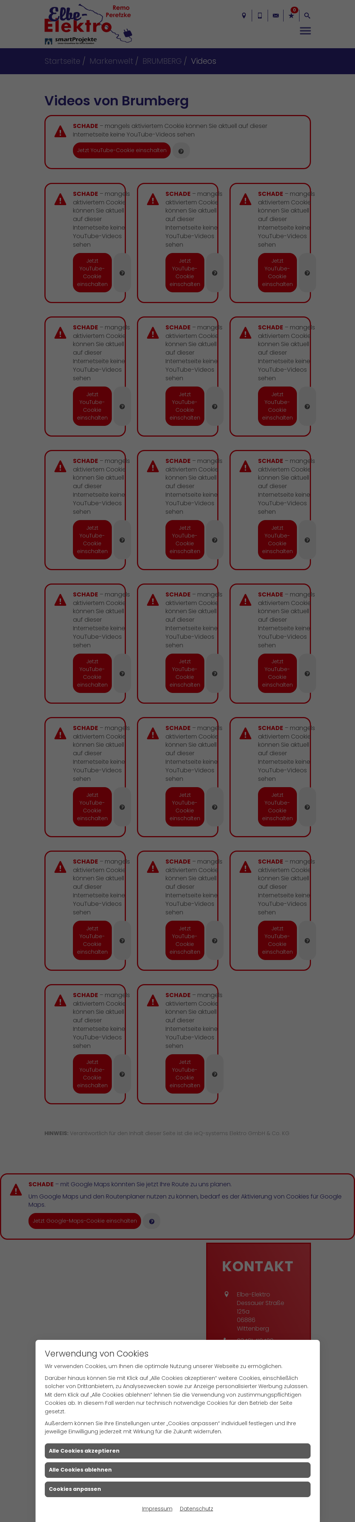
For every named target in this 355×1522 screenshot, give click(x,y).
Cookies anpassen (75, 1489)
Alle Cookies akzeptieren (84, 1450)
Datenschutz (196, 1508)
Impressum (157, 1508)
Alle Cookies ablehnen (80, 1469)
